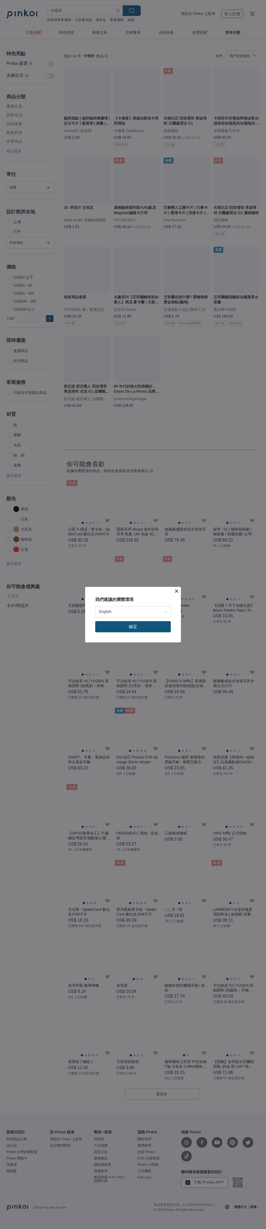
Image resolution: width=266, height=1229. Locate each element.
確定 (133, 626)
